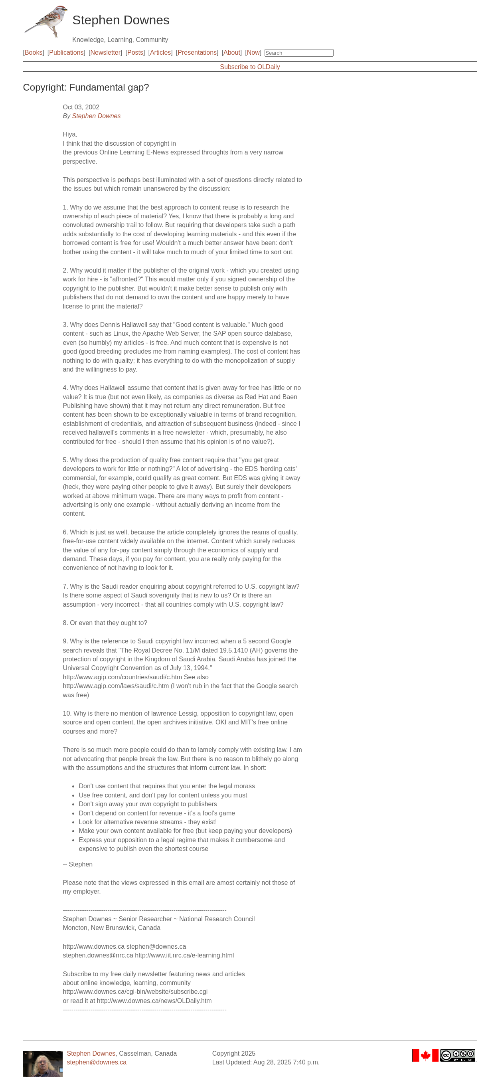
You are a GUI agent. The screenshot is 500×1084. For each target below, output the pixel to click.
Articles (160, 52)
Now (253, 52)
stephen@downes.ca (96, 1062)
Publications (66, 52)
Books (33, 52)
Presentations (197, 52)
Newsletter (106, 52)
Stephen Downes (96, 116)
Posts (135, 52)
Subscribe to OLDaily (250, 66)
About (231, 52)
